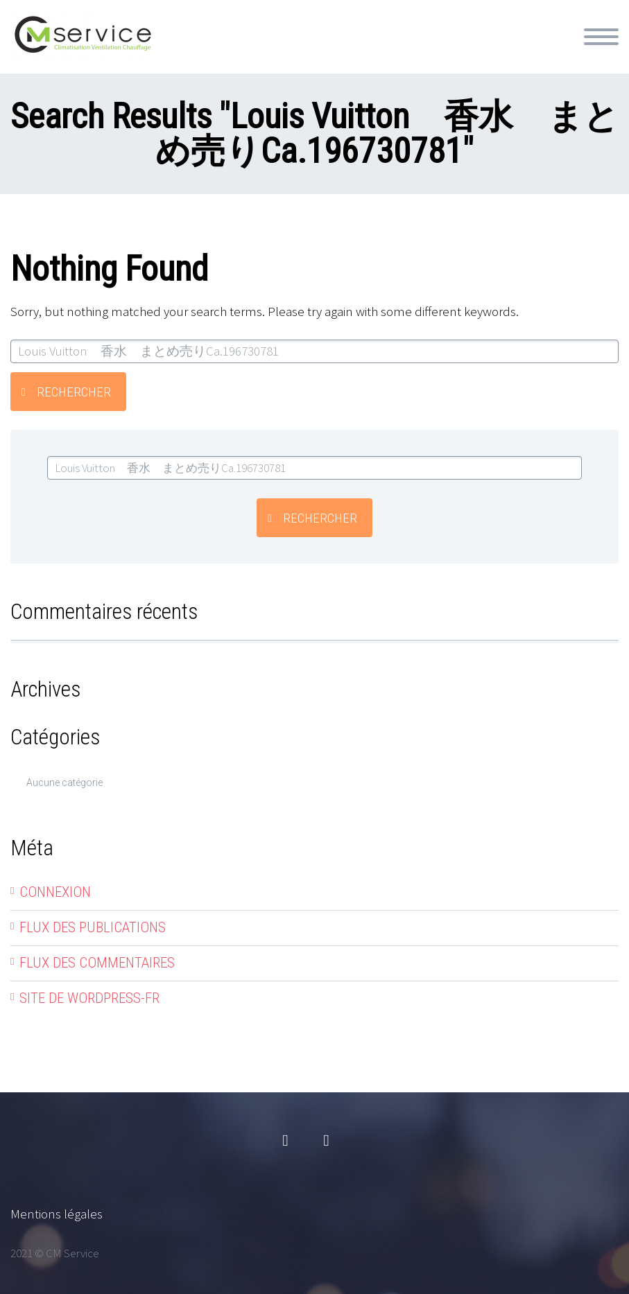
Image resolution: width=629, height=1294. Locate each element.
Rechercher (74, 392)
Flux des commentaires (97, 962)
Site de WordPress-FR (89, 998)
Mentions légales (56, 1213)
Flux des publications (92, 927)
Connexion (55, 892)
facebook (285, 1140)
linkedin (326, 1140)
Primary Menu (601, 36)
